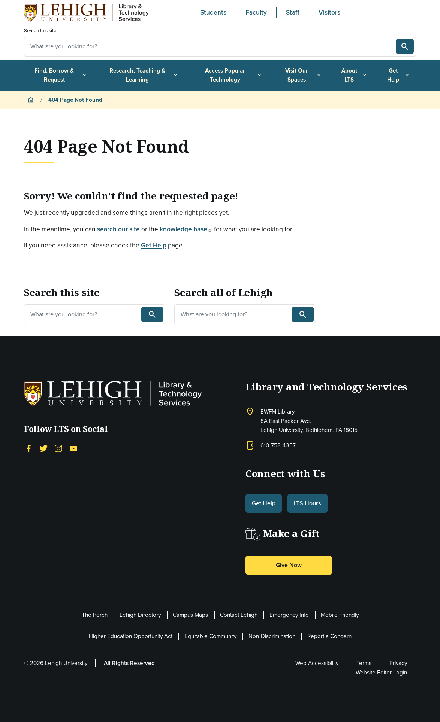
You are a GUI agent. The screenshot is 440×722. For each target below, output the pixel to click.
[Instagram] (58, 448)
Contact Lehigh (238, 615)
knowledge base (186, 229)
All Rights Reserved (129, 663)
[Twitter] (43, 448)
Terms (363, 663)
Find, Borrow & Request (60, 75)
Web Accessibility (316, 663)
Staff (292, 12)
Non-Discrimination (271, 636)
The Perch (95, 615)
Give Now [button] (289, 565)
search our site (118, 229)
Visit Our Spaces (303, 75)
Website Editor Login (381, 672)
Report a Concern (329, 636)
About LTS (354, 75)
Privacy (398, 663)
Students (213, 12)
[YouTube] (73, 448)
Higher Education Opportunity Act (130, 636)
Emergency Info (289, 615)
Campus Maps (190, 615)
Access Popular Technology (234, 75)
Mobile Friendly (340, 615)
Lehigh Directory (140, 615)
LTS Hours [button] (307, 503)
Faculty (256, 12)
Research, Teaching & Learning (143, 75)
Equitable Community (210, 636)
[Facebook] (28, 448)
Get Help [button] (263, 503)
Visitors (329, 12)
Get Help (398, 75)
